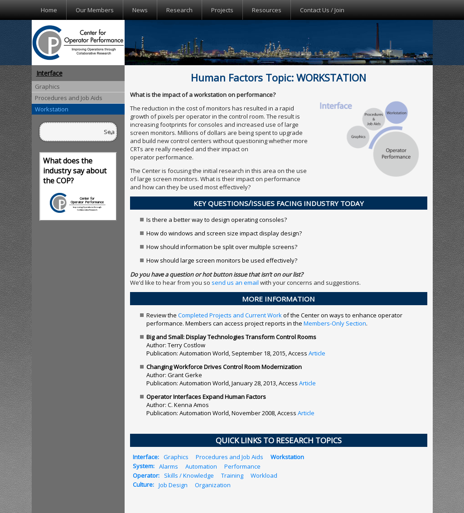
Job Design (173, 484)
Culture (143, 484)
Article (317, 353)
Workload (264, 475)
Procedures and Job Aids (68, 98)
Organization (213, 484)
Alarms (168, 466)
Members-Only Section (335, 323)
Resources (266, 10)
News (140, 10)
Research (179, 10)
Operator (145, 475)
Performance (242, 466)
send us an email (235, 282)
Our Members (95, 10)
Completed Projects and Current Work (230, 315)
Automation (201, 466)
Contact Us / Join (322, 10)
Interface (49, 73)
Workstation (51, 109)
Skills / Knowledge (189, 475)
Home (49, 10)
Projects (222, 10)
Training (232, 475)
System (143, 466)
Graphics (47, 86)
